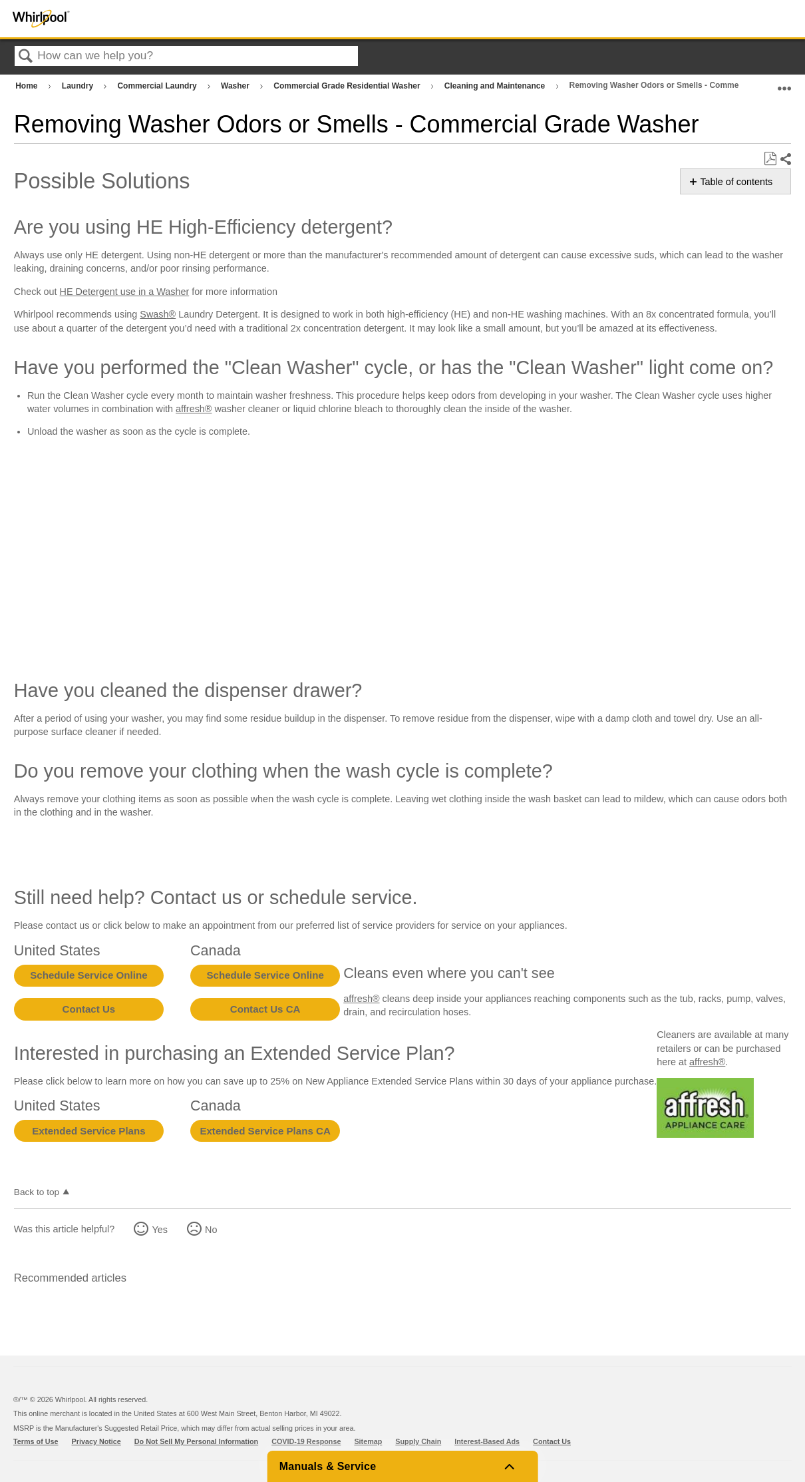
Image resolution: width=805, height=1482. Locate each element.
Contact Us (89, 1009)
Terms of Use (36, 1441)
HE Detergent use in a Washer (125, 291)
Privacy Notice (96, 1441)
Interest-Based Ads (487, 1441)
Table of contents (736, 181)
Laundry (79, 86)
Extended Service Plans (88, 1130)
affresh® (194, 408)
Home (27, 86)
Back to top (36, 1192)
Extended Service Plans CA (265, 1130)
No (211, 1229)
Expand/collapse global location (784, 83)
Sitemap (368, 1441)
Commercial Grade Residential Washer (347, 86)
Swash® (158, 314)
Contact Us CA (265, 1009)
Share (785, 159)
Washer (236, 86)
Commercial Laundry (158, 86)
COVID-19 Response (306, 1441)
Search (26, 57)
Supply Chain (418, 1441)
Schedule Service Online (88, 975)
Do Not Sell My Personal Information (196, 1441)
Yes (159, 1229)
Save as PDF (770, 159)
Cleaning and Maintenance (496, 86)
